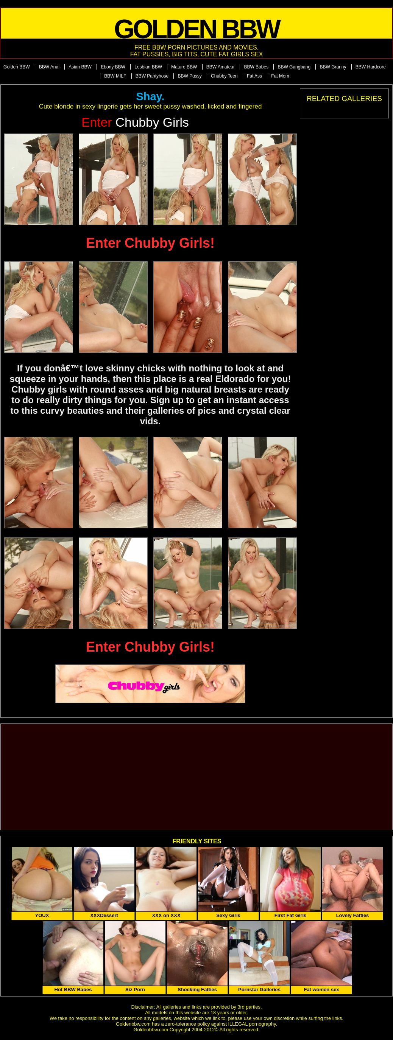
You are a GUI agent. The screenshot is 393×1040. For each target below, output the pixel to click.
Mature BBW (184, 67)
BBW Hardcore (371, 67)
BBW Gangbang (294, 67)
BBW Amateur (220, 67)
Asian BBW (80, 67)
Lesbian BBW (148, 67)
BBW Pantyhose (152, 76)
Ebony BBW (113, 67)
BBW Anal (49, 67)
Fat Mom (280, 76)
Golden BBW (16, 67)
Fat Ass (254, 76)
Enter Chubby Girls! (150, 243)
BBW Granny (333, 67)
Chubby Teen (224, 76)
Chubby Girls (135, 122)
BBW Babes (256, 67)
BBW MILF (115, 76)
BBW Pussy (189, 76)
